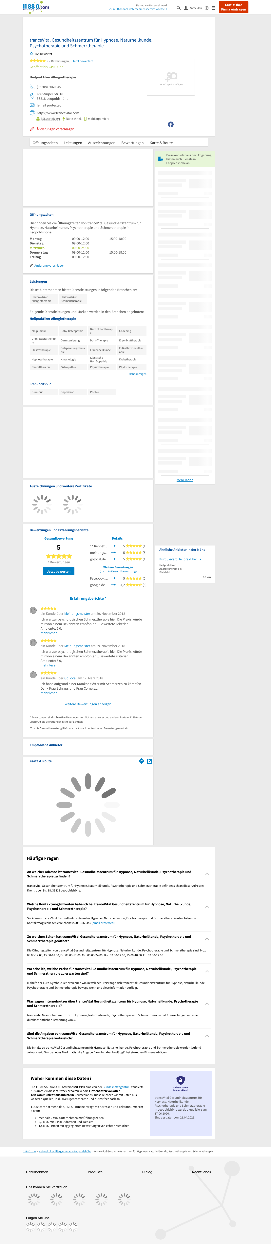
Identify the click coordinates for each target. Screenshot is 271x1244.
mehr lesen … (51, 633)
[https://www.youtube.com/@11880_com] (73, 1227)
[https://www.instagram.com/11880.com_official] (41, 1227)
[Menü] (215, 8)
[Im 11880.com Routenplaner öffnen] (142, 760)
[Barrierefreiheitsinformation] (208, 8)
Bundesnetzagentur (116, 1087)
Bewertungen (132, 142)
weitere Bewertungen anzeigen (88, 704)
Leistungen (73, 142)
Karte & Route (161, 142)
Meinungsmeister (77, 613)
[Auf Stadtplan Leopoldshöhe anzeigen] (149, 761)
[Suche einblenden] (180, 8)
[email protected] (103, 923)
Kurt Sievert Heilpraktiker (178, 559)
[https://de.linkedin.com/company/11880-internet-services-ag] (62, 1227)
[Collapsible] (207, 874)
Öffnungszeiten (45, 142)
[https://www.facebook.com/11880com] (30, 1227)
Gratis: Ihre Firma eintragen (233, 7)
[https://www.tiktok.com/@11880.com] (52, 1227)
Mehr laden (185, 480)
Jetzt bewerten (58, 571)
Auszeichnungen (101, 142)
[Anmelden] (194, 8)
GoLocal (70, 678)
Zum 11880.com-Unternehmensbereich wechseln (138, 9)
